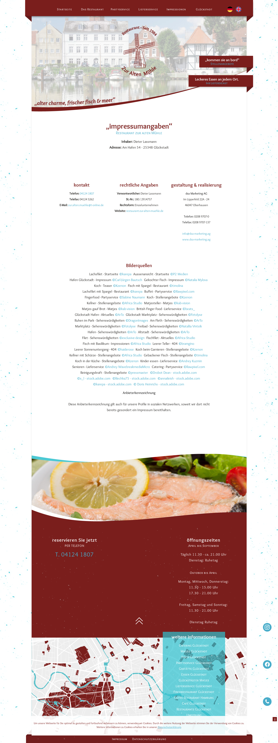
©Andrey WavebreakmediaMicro (127, 367)
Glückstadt (204, 9)
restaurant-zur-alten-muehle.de (144, 211)
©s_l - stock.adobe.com (93, 378)
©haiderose (125, 349)
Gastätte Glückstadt (194, 669)
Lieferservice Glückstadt (194, 686)
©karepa (125, 274)
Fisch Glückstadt (193, 657)
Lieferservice (148, 9)
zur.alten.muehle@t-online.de (86, 205)
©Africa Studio (132, 303)
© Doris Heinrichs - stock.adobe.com (158, 384)
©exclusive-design (131, 338)
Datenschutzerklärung (149, 739)
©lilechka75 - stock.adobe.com (133, 378)
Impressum (119, 739)
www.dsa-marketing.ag (196, 239)
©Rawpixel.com (183, 291)
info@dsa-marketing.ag (196, 234)
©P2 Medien (179, 274)
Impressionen (176, 9)
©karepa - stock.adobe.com (112, 384)
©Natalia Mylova (196, 280)
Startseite (64, 9)
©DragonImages (136, 320)
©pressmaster (138, 373)
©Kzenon (119, 286)
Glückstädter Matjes (194, 680)
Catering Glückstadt (194, 645)
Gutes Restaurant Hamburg (194, 698)
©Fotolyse (195, 315)
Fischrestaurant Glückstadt (194, 692)
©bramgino (186, 344)
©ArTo (119, 315)
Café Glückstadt (194, 703)
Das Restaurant (92, 9)
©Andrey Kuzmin (190, 361)
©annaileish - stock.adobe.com (178, 378)
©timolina (176, 286)
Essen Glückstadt (194, 674)
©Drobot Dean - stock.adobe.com (173, 373)
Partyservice (120, 9)
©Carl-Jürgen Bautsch (127, 280)
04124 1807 (87, 193)
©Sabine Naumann (132, 297)
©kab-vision (182, 303)
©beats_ (188, 309)
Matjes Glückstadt (194, 651)
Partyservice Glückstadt (194, 663)
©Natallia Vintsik (190, 326)
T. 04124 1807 (74, 554)
